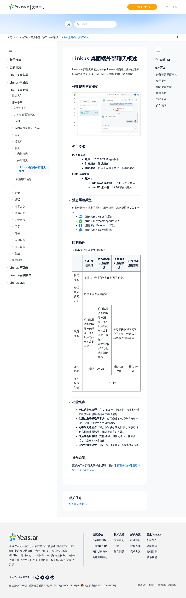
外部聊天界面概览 (166, 74)
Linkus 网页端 (19, 268)
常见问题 (17, 260)
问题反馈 (20, 240)
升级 (17, 233)
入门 (17, 121)
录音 (17, 226)
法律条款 (172, 585)
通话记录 (20, 213)
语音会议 (20, 206)
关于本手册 (19, 107)
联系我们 (152, 557)
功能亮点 (161, 99)
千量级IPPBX (100, 545)
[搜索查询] (95, 24)
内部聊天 (22, 153)
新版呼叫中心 (100, 557)
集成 (17, 253)
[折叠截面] (177, 37)
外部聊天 (53, 37)
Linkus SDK (17, 283)
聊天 (44, 37)
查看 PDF (165, 60)
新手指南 (15, 60)
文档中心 (38, 7)
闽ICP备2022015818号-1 (66, 585)
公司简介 (152, 540)
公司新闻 (152, 545)
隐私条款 (162, 585)
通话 (17, 199)
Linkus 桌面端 (21, 37)
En (175, 7)
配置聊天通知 (24, 179)
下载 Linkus (142, 7)
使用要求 (161, 80)
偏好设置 (20, 246)
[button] (8, 60)
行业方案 (135, 540)
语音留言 (20, 220)
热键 (17, 193)
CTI (16, 186)
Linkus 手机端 (19, 82)
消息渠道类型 (164, 87)
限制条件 (161, 93)
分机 (17, 135)
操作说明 (161, 105)
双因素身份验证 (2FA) (27, 128)
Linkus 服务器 (19, 75)
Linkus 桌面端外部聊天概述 (75, 37)
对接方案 (135, 545)
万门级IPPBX (100, 551)
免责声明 (152, 585)
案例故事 (152, 551)
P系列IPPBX (100, 540)
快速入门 (17, 95)
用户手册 (35, 37)
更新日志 (15, 67)
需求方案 (135, 551)
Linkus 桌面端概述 (24, 114)
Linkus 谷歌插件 (20, 275)
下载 (116, 545)
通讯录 (19, 141)
